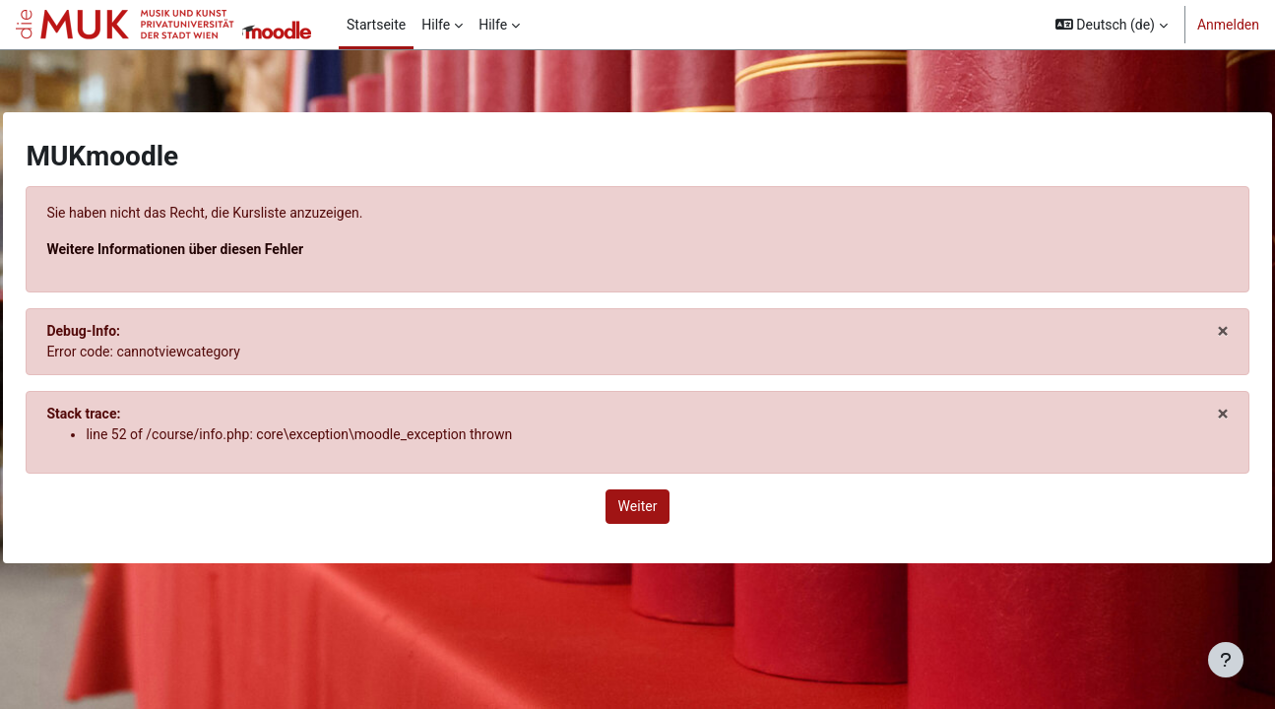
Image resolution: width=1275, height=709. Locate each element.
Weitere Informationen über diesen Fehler (219, 249)
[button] (1111, 24)
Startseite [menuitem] (376, 24)
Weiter (638, 506)
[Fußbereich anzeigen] (1225, 659)
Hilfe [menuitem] (435, 24)
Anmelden (1228, 24)
